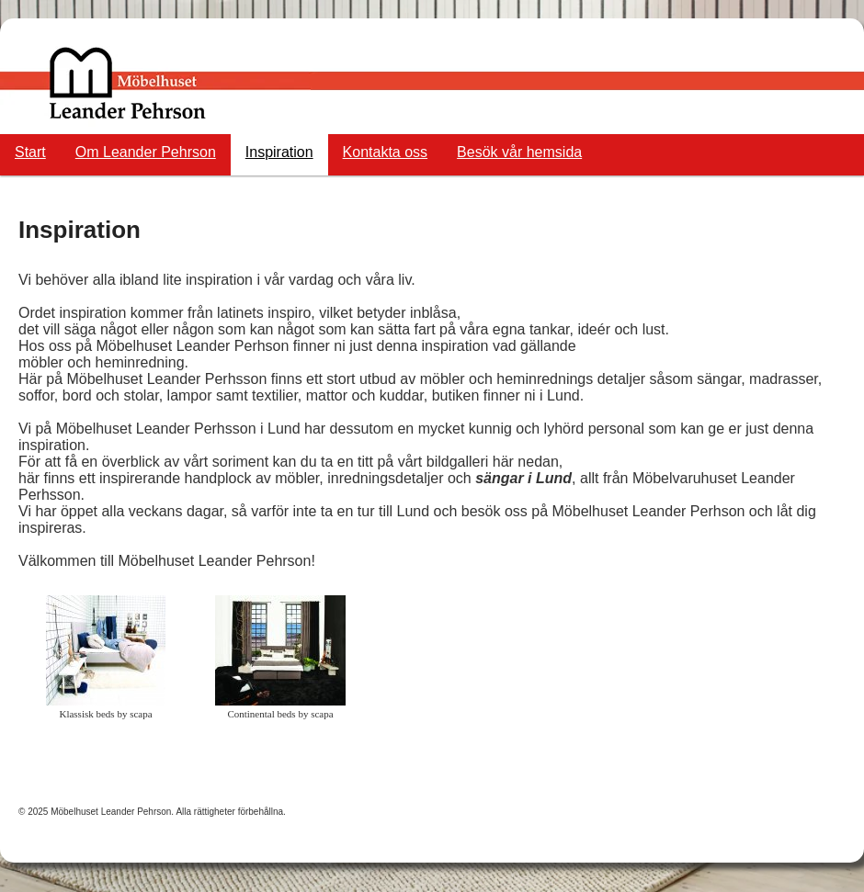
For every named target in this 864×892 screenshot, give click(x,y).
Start (30, 152)
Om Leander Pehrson (145, 152)
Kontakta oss (385, 152)
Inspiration (279, 152)
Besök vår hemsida (519, 152)
